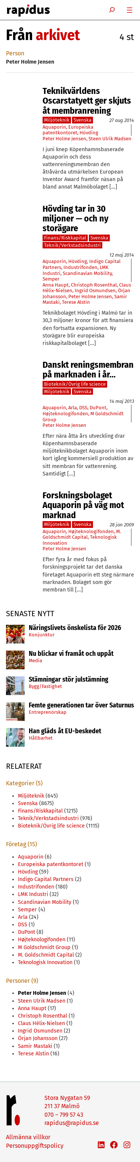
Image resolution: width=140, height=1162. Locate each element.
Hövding (89, 132)
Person (15, 53)
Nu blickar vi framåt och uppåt (71, 654)
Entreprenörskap (47, 712)
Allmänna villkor (28, 1137)
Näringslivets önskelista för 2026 (75, 628)
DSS (83, 407)
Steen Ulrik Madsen (109, 138)
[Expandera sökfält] (112, 9)
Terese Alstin (76, 302)
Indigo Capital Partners (46, 879)
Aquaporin (54, 127)
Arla (72, 407)
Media (35, 660)
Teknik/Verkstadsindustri (72, 245)
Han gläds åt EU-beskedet (65, 731)
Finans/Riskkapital (65, 238)
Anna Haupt (56, 285)
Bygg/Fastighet (45, 686)
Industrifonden (80, 267)
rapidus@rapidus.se (71, 1122)
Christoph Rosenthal (94, 285)
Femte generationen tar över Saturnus (81, 705)
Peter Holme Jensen (64, 138)
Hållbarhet (41, 738)
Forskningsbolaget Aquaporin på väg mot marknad (83, 505)
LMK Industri (33, 894)
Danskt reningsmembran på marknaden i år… (88, 370)
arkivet (58, 35)
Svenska (82, 120)
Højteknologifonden (65, 413)
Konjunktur (42, 634)
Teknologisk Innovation (45, 962)
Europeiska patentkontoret (68, 130)
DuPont (98, 407)
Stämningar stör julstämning (68, 680)
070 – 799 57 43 (63, 1114)
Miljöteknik (56, 120)
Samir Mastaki (35, 1046)
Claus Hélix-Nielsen (41, 1023)
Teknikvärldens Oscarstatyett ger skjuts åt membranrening (87, 101)
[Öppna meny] (129, 10)
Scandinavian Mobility (87, 273)
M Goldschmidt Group (44, 947)
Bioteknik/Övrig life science (75, 384)
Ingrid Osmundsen (95, 290)
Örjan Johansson (37, 1038)
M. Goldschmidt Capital (82, 534)
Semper (51, 279)
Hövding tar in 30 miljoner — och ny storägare (75, 218)
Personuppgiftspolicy (34, 1145)
